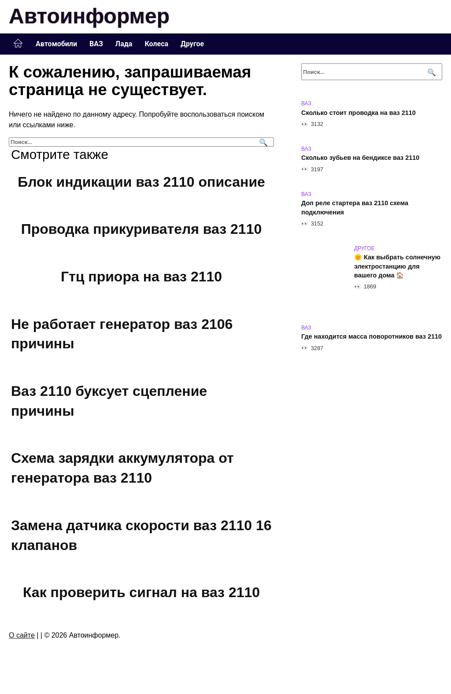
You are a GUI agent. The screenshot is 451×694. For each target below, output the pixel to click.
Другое (192, 44)
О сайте (22, 635)
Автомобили (56, 44)
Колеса (156, 44)
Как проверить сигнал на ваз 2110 (141, 592)
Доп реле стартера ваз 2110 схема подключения (354, 208)
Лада (124, 44)
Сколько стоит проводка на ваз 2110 (358, 112)
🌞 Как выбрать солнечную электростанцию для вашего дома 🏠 (397, 266)
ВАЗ (96, 44)
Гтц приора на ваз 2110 (141, 276)
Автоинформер (89, 16)
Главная (18, 43)
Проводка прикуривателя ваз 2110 (141, 229)
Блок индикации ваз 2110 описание (141, 182)
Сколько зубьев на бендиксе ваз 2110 (360, 158)
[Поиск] (262, 142)
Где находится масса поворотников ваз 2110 (371, 336)
